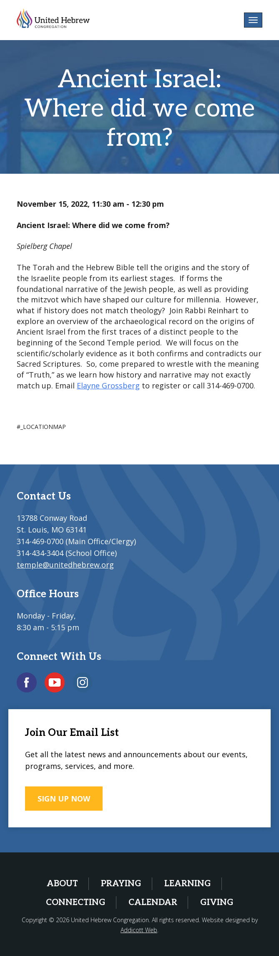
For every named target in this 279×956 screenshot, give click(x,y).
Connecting (76, 903)
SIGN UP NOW (64, 799)
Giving (217, 903)
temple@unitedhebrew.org (65, 565)
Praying (121, 884)
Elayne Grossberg (108, 385)
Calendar (152, 903)
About (62, 884)
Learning (187, 884)
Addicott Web (139, 930)
